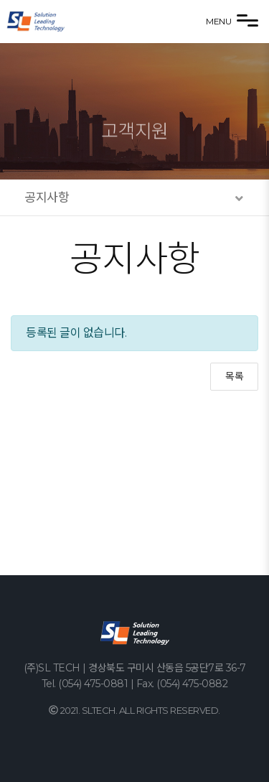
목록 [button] (234, 376)
